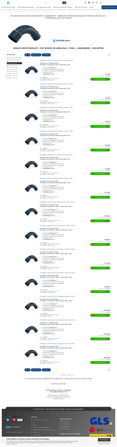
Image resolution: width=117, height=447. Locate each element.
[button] (89, 2)
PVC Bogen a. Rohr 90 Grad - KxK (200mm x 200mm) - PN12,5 (57, 296)
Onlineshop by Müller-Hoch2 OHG (14, 432)
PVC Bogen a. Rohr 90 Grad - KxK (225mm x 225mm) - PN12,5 (57, 320)
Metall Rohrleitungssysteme (43, 7)
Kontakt (35, 425)
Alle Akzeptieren (104, 440)
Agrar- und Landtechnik (81, 7)
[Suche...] (64, 2)
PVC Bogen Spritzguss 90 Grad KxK (14, 57)
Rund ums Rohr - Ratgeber (109, 7)
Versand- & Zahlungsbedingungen (41, 427)
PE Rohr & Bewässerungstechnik (26, 7)
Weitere (91, 7)
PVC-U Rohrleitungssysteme (8, 7)
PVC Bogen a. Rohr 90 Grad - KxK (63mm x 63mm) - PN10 (56, 131)
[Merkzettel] (97, 2)
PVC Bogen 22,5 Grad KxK (12, 73)
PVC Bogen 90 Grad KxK (12, 63)
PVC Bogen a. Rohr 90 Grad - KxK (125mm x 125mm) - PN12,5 (57, 225)
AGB (34, 422)
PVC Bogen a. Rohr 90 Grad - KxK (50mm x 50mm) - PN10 (56, 107)
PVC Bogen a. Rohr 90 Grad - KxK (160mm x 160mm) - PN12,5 (57, 273)
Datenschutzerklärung (12, 444)
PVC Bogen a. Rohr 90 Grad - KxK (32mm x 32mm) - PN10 (56, 60)
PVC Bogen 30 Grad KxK (12, 71)
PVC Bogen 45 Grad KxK (12, 69)
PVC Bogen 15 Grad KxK (12, 75)
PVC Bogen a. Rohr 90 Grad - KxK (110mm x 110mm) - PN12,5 (57, 202)
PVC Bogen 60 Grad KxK (12, 67)
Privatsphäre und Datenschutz (40, 420)
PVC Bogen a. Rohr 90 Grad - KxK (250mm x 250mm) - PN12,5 (57, 343)
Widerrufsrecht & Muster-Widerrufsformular (43, 430)
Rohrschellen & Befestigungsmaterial (63, 7)
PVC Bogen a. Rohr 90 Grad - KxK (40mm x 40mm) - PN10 (56, 84)
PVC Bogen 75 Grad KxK (12, 65)
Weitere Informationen (104, 443)
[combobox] (36, 54)
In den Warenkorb (100, 79)
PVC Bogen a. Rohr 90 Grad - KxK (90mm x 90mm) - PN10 (56, 178)
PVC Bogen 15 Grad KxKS (12, 78)
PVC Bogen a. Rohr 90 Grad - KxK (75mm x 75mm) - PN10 (56, 155)
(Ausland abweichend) (54, 78)
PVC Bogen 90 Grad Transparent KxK (14, 60)
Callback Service (37, 435)
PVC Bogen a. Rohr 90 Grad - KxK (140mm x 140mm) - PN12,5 (57, 249)
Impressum (35, 432)
